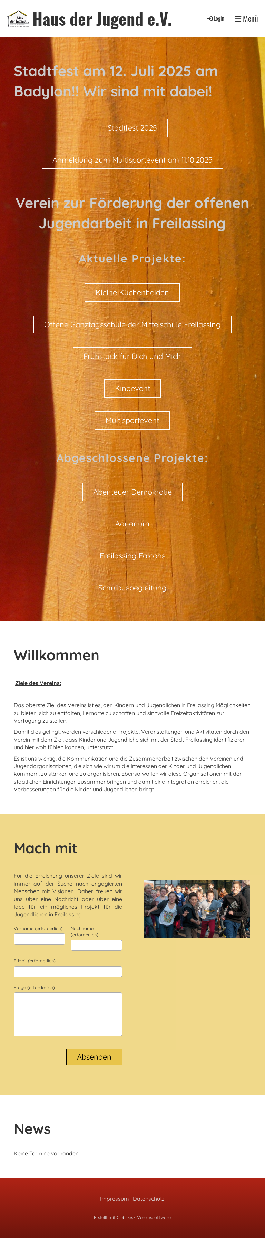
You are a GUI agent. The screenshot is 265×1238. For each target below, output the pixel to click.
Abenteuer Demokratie (132, 492)
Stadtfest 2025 (132, 128)
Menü (246, 18)
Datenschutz (149, 1198)
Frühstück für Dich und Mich (132, 356)
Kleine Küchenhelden (132, 292)
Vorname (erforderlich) (38, 928)
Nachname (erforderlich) (84, 931)
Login (215, 18)
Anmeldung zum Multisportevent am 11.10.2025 (132, 160)
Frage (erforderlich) (34, 987)
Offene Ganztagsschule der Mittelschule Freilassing (132, 324)
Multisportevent (132, 420)
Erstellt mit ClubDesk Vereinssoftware (132, 1217)
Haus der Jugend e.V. (102, 18)
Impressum (114, 1198)
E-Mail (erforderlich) (35, 960)
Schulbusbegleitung (132, 587)
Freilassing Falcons (132, 555)
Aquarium (132, 523)
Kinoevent (132, 388)
